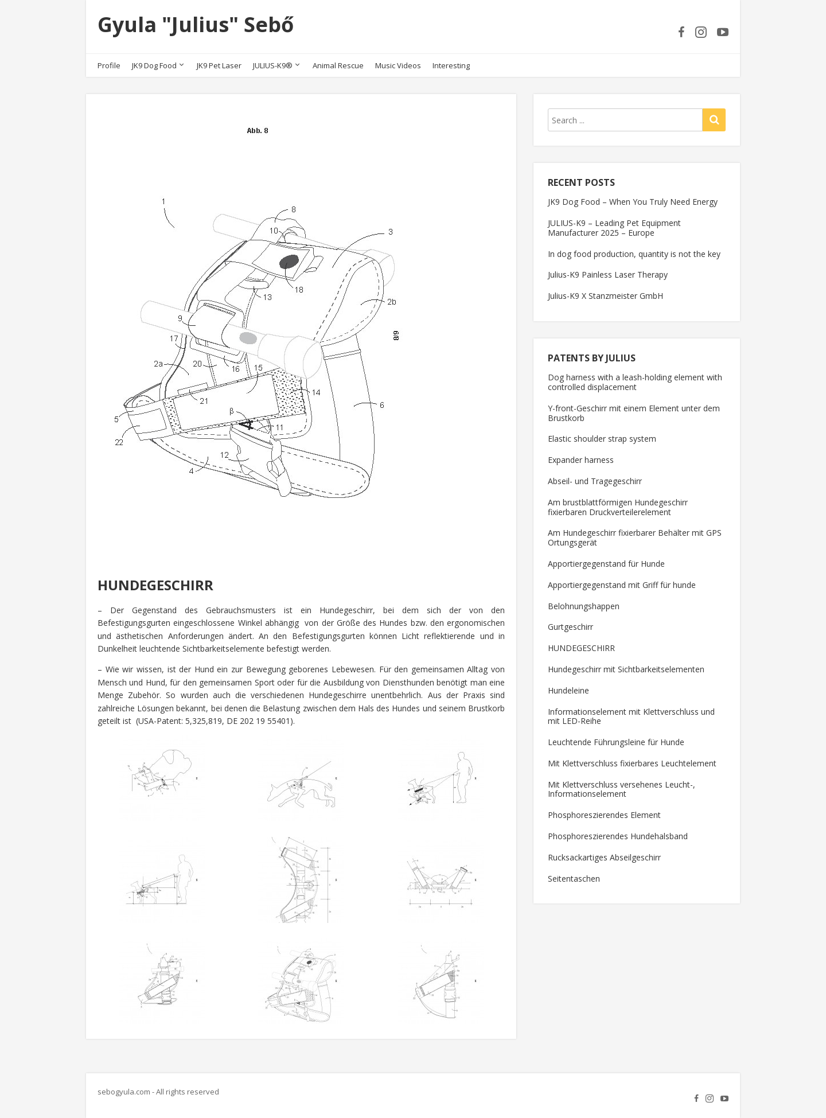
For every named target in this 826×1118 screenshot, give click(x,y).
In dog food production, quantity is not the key (634, 253)
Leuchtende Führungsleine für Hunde (616, 742)
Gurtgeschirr (570, 626)
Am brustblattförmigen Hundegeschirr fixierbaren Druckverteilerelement (618, 507)
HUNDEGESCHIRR (581, 647)
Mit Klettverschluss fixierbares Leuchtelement (632, 763)
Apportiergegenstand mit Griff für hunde (622, 584)
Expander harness (581, 459)
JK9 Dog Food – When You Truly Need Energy (633, 201)
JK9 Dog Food (154, 65)
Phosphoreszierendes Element (604, 814)
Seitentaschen (574, 878)
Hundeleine (568, 690)
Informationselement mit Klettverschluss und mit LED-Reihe (631, 716)
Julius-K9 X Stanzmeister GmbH (605, 295)
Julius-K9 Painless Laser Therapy (608, 274)
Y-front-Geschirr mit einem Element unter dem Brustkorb (634, 413)
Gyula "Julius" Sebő (196, 24)
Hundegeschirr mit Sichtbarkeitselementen (626, 669)
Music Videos (398, 65)
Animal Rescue (338, 65)
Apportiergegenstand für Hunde (606, 563)
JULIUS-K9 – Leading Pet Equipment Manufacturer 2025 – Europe (614, 227)
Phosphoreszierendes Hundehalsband (618, 836)
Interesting (451, 65)
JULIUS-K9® (273, 65)
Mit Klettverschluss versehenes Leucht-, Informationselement (621, 789)
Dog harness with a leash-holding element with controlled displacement (635, 382)
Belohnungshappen (584, 606)
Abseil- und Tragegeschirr (595, 481)
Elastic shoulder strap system (602, 438)
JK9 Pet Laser (219, 65)
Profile (109, 65)
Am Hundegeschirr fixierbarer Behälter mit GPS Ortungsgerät (635, 537)
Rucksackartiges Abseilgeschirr (604, 857)
